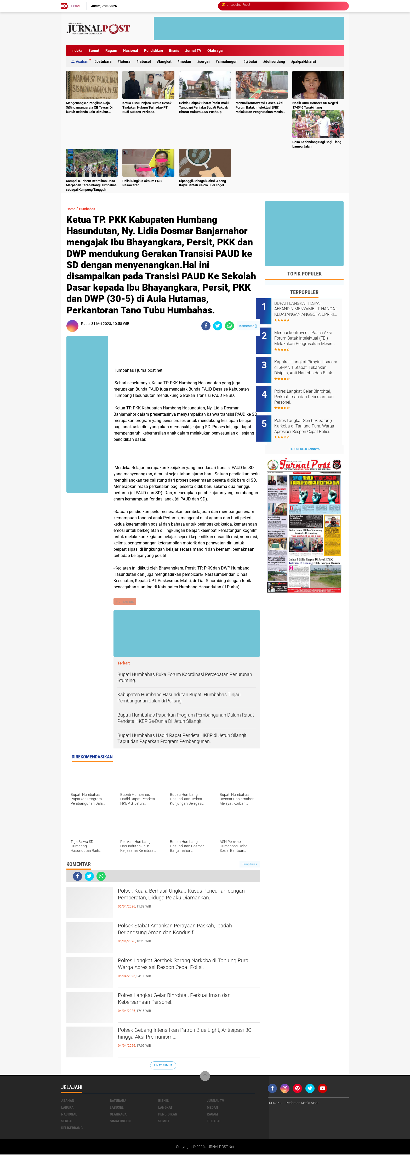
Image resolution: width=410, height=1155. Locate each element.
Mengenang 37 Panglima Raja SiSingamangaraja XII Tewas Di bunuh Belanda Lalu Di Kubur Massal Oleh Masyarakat (89, 107)
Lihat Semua (163, 1066)
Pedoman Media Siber (304, 1104)
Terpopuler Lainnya (304, 434)
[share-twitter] (217, 325)
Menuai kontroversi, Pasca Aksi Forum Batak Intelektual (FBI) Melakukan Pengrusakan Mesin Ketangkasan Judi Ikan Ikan (259, 107)
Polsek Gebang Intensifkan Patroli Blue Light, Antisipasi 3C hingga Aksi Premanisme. (183, 1035)
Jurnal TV (193, 50)
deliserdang (275, 61)
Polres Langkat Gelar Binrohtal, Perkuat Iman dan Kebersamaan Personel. (184, 1001)
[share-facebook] (205, 325)
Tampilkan (249, 864)
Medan (185, 61)
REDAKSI (276, 1104)
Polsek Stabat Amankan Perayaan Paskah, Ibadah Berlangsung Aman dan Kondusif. (180, 931)
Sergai (204, 61)
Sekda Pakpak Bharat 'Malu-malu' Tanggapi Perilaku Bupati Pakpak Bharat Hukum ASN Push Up (204, 107)
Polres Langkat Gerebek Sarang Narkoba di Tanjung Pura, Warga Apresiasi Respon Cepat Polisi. (184, 970)
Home (76, 6)
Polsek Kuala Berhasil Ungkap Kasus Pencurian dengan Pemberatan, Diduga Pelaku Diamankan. (188, 896)
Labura (125, 61)
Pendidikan (153, 50)
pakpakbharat (304, 61)
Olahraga (215, 50)
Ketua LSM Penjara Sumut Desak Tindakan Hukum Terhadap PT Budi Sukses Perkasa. (147, 107)
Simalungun (227, 61)
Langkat (165, 61)
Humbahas (91, 208)
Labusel (145, 61)
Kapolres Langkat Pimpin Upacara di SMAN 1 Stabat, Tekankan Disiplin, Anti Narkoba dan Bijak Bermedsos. (308, 362)
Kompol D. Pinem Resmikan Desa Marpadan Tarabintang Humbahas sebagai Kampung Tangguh (91, 185)
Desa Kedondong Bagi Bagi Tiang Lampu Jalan (316, 144)
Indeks (76, 50)
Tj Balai (251, 61)
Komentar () (248, 326)
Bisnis (174, 50)
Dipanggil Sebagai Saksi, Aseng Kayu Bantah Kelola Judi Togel (202, 183)
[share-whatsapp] (229, 325)
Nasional (130, 50)
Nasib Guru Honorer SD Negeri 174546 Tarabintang (315, 105)
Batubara (104, 61)
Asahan (82, 61)
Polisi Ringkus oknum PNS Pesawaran (142, 183)
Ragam (111, 50)
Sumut (93, 50)
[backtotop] (205, 1077)
